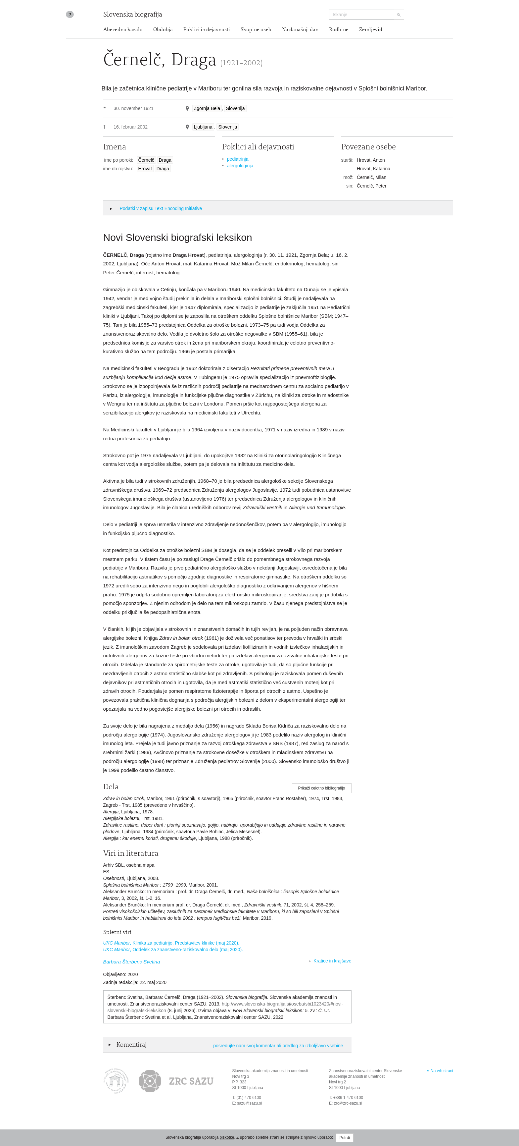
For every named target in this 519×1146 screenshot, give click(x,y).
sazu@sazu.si (249, 1103)
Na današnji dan (300, 29)
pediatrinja (238, 159)
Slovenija (235, 108)
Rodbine (339, 29)
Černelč (146, 160)
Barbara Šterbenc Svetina (131, 961)
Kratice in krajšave (332, 960)
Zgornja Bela (207, 108)
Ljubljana (203, 127)
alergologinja (240, 165)
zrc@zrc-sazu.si (348, 1103)
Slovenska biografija (132, 15)
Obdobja (163, 29)
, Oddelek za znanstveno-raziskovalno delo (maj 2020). (173, 949)
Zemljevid (370, 29)
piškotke (226, 1137)
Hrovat (145, 168)
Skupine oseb (256, 29)
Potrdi (345, 1137)
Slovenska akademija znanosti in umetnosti (270, 1070)
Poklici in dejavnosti (206, 29)
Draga (165, 160)
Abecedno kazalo (123, 29)
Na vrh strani (442, 1070)
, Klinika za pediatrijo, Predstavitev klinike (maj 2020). (171, 943)
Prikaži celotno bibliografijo (321, 788)
